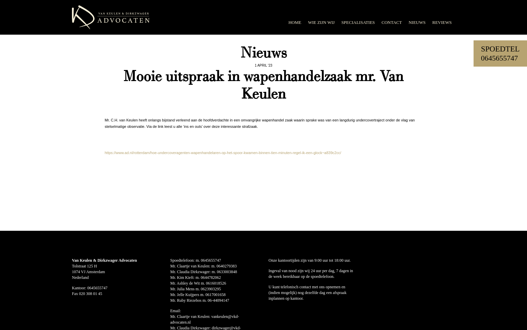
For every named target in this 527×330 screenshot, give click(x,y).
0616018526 (216, 283)
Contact (391, 22)
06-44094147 (218, 300)
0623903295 (211, 289)
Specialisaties (358, 22)
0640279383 (226, 266)
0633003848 (227, 271)
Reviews (442, 22)
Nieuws (417, 22)
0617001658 (215, 294)
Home (294, 22)
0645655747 (499, 58)
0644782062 (211, 277)
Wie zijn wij (321, 22)
